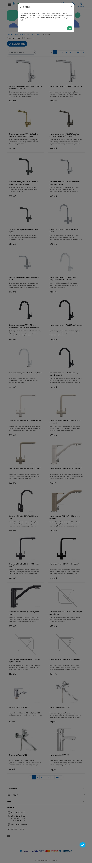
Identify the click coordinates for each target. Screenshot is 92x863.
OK (70, 28)
